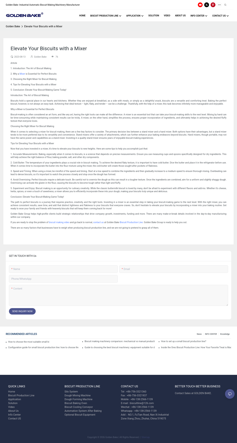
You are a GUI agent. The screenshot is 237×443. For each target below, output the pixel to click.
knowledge (225, 334)
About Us (13, 410)
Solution (12, 403)
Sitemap (145, 437)
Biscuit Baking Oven (76, 403)
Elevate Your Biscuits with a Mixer (43, 26)
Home (11, 391)
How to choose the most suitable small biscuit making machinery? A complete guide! (28, 342)
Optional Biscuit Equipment (80, 414)
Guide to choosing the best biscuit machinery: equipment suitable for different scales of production (120, 347)
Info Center (14, 414)
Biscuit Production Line (131, 222)
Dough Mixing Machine (78, 395)
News (199, 334)
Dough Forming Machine (78, 399)
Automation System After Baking (83, 410)
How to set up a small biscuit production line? (183, 341)
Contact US (15, 418)
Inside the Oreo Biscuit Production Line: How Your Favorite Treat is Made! (196, 347)
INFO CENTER (211, 334)
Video (11, 407)
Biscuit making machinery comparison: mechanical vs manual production (120, 341)
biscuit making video (59, 222)
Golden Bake (13, 26)
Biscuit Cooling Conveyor (79, 407)
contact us (98, 222)
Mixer (22, 73)
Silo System (71, 391)
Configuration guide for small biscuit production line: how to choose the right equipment (43, 347)
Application (14, 399)
